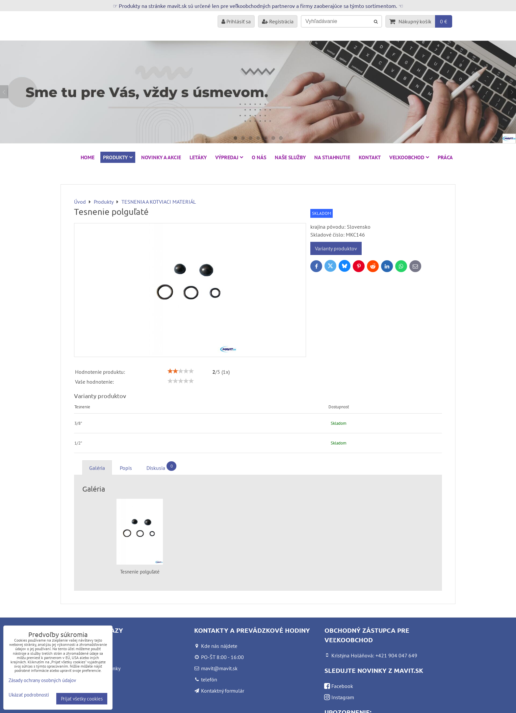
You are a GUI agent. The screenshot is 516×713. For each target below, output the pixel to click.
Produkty (118, 157)
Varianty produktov (336, 248)
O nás (259, 157)
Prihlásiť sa (236, 21)
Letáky (198, 157)
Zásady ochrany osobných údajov (42, 680)
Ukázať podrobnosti (29, 695)
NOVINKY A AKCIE (161, 157)
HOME (87, 157)
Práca (445, 157)
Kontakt (370, 157)
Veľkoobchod (409, 157)
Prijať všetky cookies (82, 699)
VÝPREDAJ (229, 157)
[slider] (181, 371)
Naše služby (290, 157)
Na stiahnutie (332, 157)
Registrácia (278, 21)
